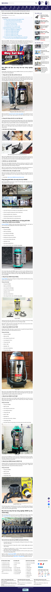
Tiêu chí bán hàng (17, 567)
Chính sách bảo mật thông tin (7, 567)
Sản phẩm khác (46, 8)
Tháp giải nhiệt (18, 8)
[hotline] (39, 3)
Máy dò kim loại (29, 575)
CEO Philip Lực (5, 15)
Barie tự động (42, 8)
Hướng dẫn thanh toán (6, 564)
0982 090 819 (15, 556)
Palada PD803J (4, 278)
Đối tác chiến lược (17, 569)
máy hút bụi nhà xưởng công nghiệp (16, 113)
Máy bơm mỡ (38, 8)
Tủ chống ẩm (26, 8)
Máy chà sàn (10, 8)
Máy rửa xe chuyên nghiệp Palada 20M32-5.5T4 (44, 16)
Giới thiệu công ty (17, 562)
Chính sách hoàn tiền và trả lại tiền (7, 571)
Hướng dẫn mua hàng (5, 562)
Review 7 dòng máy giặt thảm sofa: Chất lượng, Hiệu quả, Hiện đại (45, 45)
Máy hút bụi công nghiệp (4, 8)
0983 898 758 (21, 556)
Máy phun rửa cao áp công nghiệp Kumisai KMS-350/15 (44, 38)
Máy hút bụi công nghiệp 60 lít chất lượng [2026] (45, 51)
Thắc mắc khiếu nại (5, 573)
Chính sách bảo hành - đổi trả (7, 569)
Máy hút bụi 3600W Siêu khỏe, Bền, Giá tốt (16, 177)
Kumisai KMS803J (5, 224)
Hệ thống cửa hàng (17, 570)
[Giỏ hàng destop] (46, 3)
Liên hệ (15, 564)
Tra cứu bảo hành (17, 573)
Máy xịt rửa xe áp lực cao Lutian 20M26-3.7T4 (44, 27)
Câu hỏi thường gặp (17, 572)
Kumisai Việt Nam (6, 516)
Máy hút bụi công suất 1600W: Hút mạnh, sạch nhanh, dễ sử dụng (45, 57)
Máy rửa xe (22, 8)
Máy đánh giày (34, 8)
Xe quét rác (14, 8)
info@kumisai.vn (22, 584)
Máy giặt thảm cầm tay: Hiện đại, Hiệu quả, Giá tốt (45, 63)
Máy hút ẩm (30, 8)
